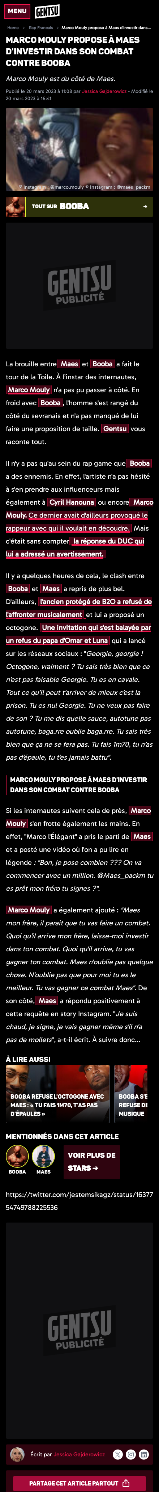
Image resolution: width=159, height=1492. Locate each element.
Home (13, 27)
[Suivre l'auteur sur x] (118, 1454)
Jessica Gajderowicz (105, 91)
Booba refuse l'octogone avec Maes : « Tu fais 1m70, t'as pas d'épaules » (57, 1105)
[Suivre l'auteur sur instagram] (131, 1454)
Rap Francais (41, 27)
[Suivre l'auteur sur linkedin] (144, 1454)
